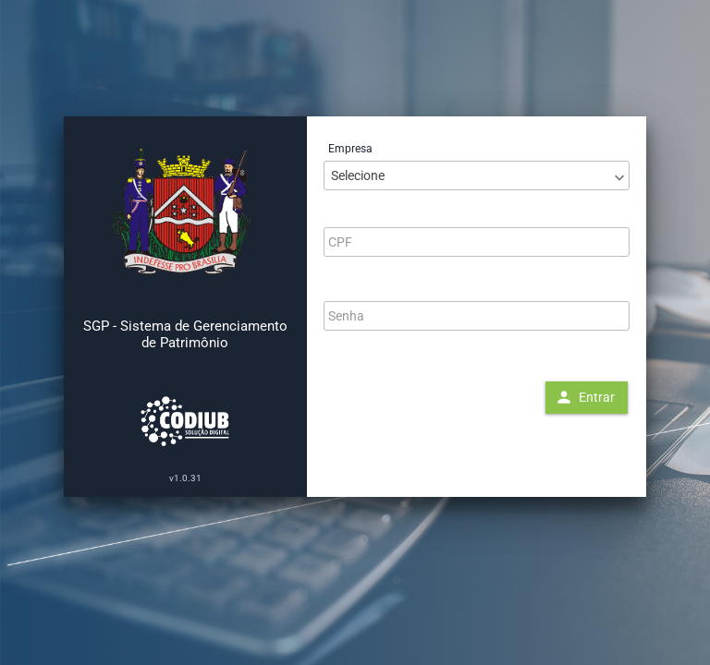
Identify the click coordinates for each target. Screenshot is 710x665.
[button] (586, 397)
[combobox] (477, 175)
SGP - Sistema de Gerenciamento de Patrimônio (185, 334)
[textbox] (477, 242)
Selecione (358, 175)
